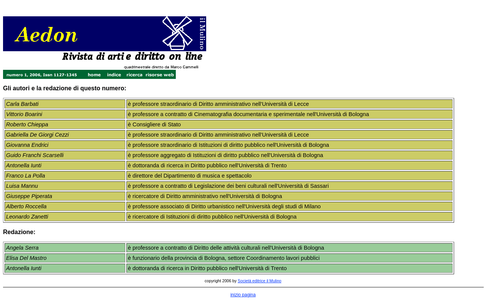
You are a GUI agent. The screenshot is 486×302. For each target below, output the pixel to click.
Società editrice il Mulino (259, 280)
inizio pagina (243, 294)
